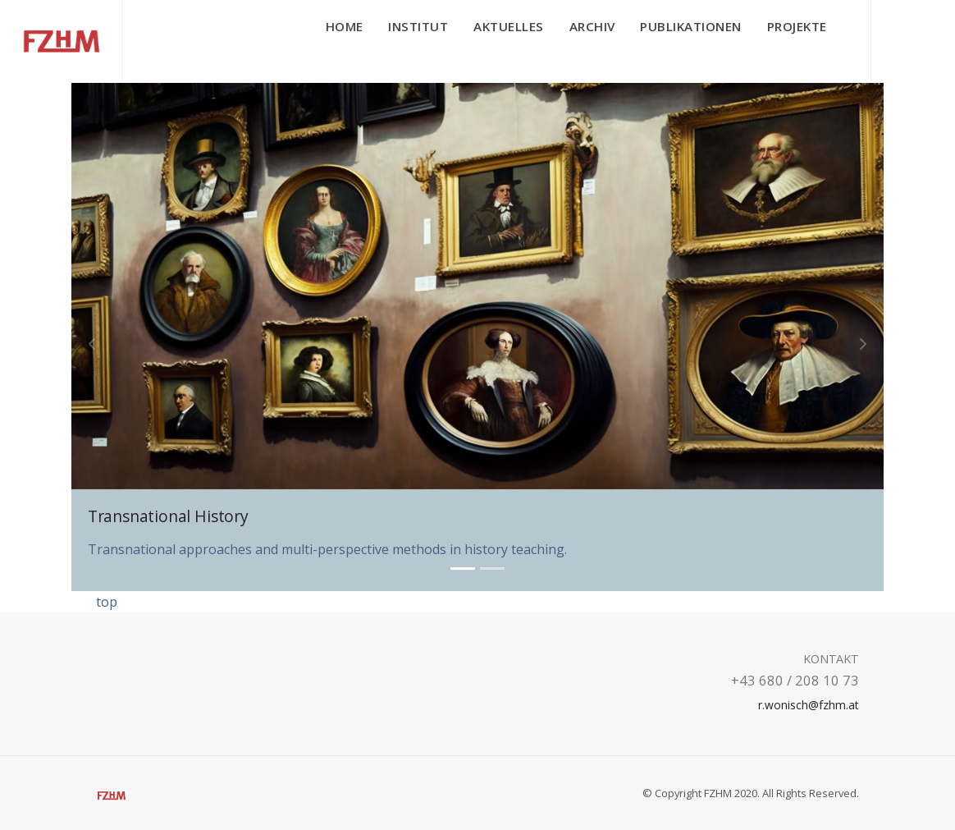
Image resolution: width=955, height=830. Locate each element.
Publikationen (691, 26)
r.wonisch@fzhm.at (808, 705)
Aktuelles (508, 26)
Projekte (797, 26)
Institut (418, 26)
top (106, 602)
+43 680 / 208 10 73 (795, 680)
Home (344, 26)
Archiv (592, 26)
